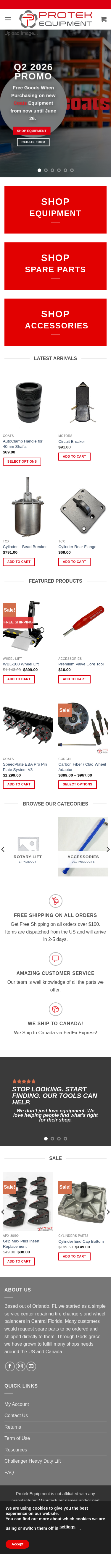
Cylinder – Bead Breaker (25, 547)
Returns (12, 1427)
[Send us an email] (31, 1366)
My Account (16, 1404)
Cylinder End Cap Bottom (81, 1241)
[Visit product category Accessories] (83, 846)
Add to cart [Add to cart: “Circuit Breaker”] (74, 456)
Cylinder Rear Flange (77, 547)
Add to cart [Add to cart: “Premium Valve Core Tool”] (74, 679)
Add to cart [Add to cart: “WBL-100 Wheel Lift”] (18, 679)
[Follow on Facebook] (10, 1366)
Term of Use (17, 1438)
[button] (8, 19)
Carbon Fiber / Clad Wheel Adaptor (82, 767)
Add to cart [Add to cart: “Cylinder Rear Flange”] (74, 561)
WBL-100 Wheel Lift (21, 664)
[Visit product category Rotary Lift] (28, 846)
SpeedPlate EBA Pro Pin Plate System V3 (25, 767)
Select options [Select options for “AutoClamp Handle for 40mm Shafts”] (22, 461)
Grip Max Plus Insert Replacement (21, 1244)
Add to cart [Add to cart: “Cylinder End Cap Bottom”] (74, 1256)
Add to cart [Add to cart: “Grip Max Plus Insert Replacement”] (18, 1261)
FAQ (9, 1472)
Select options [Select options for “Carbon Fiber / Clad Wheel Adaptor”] (77, 784)
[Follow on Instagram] (20, 1366)
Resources (15, 1449)
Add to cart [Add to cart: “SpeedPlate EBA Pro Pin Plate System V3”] (18, 784)
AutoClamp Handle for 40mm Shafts (23, 444)
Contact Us (16, 1415)
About (25, 1537)
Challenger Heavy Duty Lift (32, 1461)
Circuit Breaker (71, 441)
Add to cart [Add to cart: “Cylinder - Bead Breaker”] (18, 561)
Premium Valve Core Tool (81, 664)
